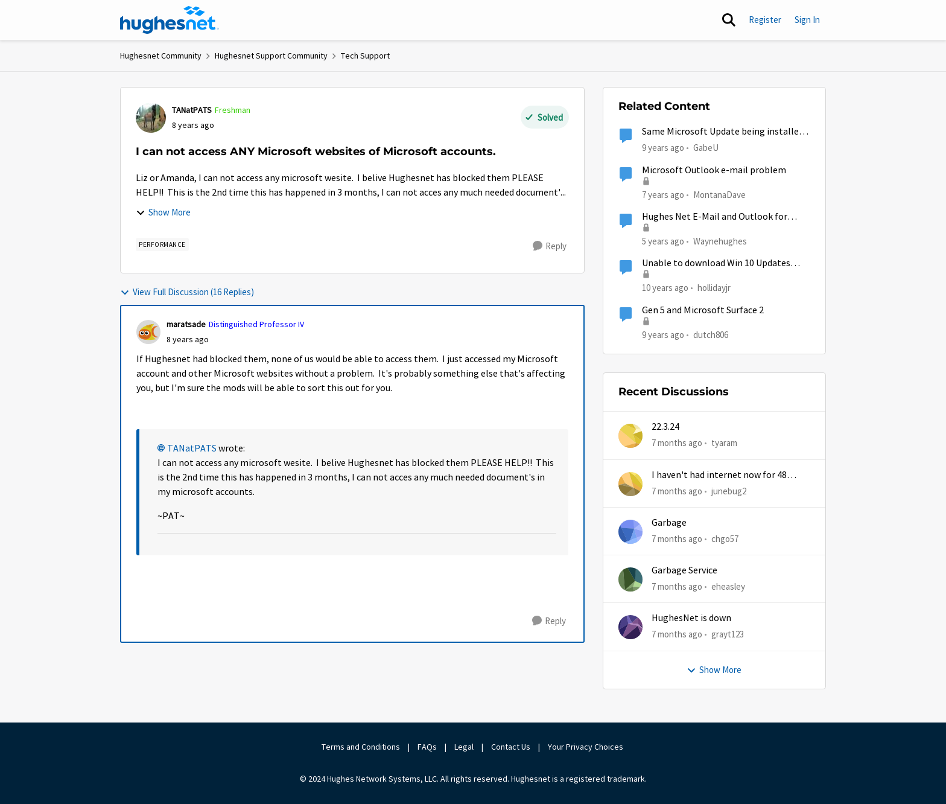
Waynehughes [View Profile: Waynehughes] (720, 241)
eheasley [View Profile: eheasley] (728, 586)
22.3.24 (665, 427)
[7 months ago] (677, 443)
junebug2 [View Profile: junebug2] (728, 490)
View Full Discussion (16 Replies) (187, 292)
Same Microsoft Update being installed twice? (723, 132)
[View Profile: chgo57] (630, 532)
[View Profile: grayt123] (630, 627)
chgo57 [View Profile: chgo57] (724, 538)
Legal (464, 746)
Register (765, 19)
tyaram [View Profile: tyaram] (724, 442)
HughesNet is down (691, 618)
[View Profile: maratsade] (148, 332)
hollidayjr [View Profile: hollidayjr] (714, 287)
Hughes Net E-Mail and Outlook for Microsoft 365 (714, 217)
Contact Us (510, 746)
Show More (163, 212)
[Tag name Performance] (162, 244)
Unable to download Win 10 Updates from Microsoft (716, 263)
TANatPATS (192, 448)
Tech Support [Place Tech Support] (365, 55)
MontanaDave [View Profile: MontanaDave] (719, 194)
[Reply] (549, 246)
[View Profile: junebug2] (630, 484)
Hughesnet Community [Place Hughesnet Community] (161, 55)
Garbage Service (684, 570)
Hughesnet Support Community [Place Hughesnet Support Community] (271, 55)
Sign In (807, 19)
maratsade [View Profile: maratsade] (186, 324)
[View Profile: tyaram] (630, 436)
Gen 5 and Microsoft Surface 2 (703, 310)
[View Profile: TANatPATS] (151, 118)
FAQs (427, 746)
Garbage (669, 523)
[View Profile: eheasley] (630, 579)
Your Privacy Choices (586, 746)
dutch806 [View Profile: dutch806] (710, 334)
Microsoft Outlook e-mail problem (714, 170)
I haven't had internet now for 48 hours (719, 475)
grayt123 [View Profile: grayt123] (727, 634)
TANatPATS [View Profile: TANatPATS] (192, 109)
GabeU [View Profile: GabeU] (706, 147)
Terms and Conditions (361, 746)
